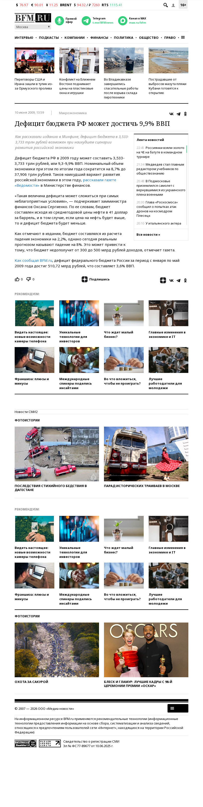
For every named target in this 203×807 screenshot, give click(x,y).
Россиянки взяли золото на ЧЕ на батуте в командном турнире (160, 152)
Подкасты (49, 37)
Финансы (99, 37)
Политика (123, 37)
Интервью (24, 37)
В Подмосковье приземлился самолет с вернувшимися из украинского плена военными (160, 188)
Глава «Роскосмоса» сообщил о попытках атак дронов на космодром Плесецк (157, 209)
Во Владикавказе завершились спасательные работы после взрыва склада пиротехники (121, 88)
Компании (75, 37)
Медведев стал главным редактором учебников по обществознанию (160, 169)
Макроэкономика (73, 113)
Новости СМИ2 (26, 411)
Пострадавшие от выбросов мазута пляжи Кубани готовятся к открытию (167, 86)
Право (170, 37)
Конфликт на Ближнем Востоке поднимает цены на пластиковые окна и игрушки (77, 86)
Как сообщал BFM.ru (33, 260)
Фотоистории (27, 420)
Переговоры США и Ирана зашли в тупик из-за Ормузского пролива (34, 83)
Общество (149, 37)
